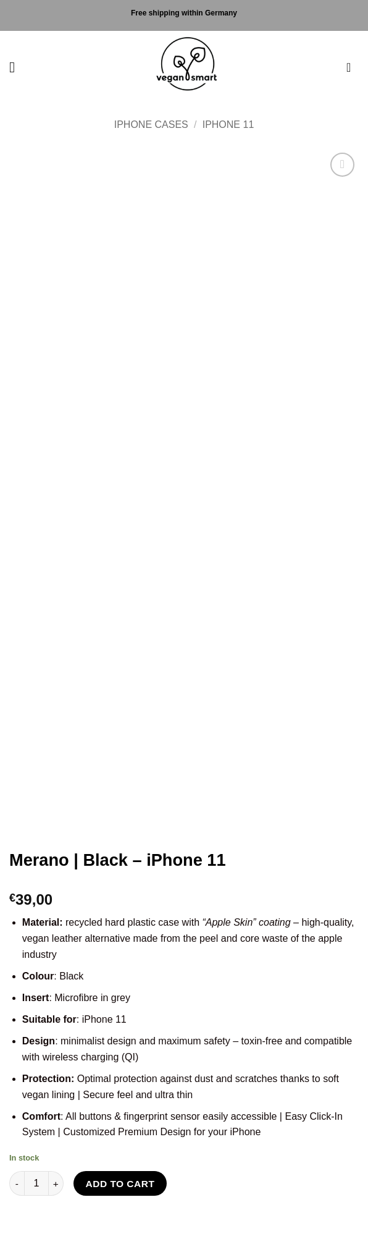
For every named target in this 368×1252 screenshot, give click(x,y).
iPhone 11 (228, 124)
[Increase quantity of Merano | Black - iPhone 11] (56, 1183)
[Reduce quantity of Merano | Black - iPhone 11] (16, 1183)
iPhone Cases (151, 124)
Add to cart (120, 1183)
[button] (16, 67)
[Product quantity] (36, 1183)
